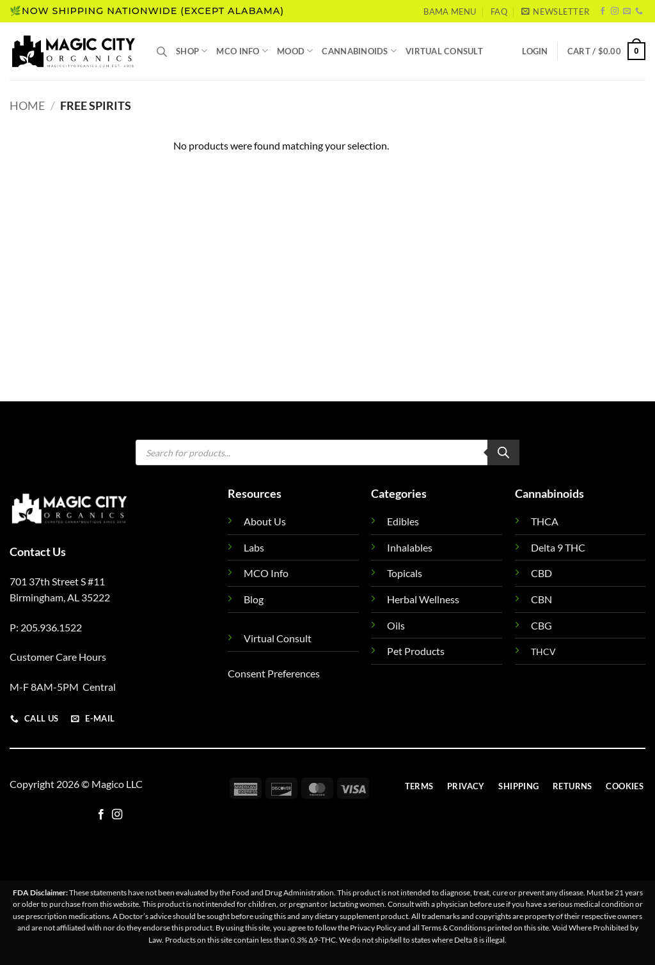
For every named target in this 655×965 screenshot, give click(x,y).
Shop (191, 51)
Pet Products (416, 651)
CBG (541, 625)
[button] (555, 11)
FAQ (499, 11)
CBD (541, 573)
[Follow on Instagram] (615, 11)
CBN (541, 599)
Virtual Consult (444, 51)
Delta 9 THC (558, 547)
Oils (396, 625)
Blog (254, 599)
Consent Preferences (274, 673)
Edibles (403, 521)
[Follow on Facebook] (602, 11)
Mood (295, 51)
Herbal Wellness (423, 599)
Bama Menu (449, 11)
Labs (254, 547)
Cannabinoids (359, 51)
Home (27, 105)
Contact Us (38, 551)
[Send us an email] (627, 11)
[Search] (503, 452)
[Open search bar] (162, 51)
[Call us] (639, 11)
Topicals (404, 573)
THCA (544, 521)
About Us (265, 521)
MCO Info (242, 51)
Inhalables (409, 547)
